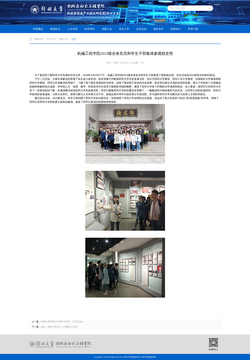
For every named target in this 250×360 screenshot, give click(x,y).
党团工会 (107, 29)
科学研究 (90, 29)
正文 (73, 39)
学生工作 (124, 29)
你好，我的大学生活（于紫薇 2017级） (60, 327)
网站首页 (38, 39)
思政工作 (63, 39)
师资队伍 (55, 29)
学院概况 (38, 29)
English (217, 4)
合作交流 (141, 29)
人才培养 (72, 29)
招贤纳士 (176, 29)
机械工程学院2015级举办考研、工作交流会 (62, 321)
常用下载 (193, 29)
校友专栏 (158, 29)
